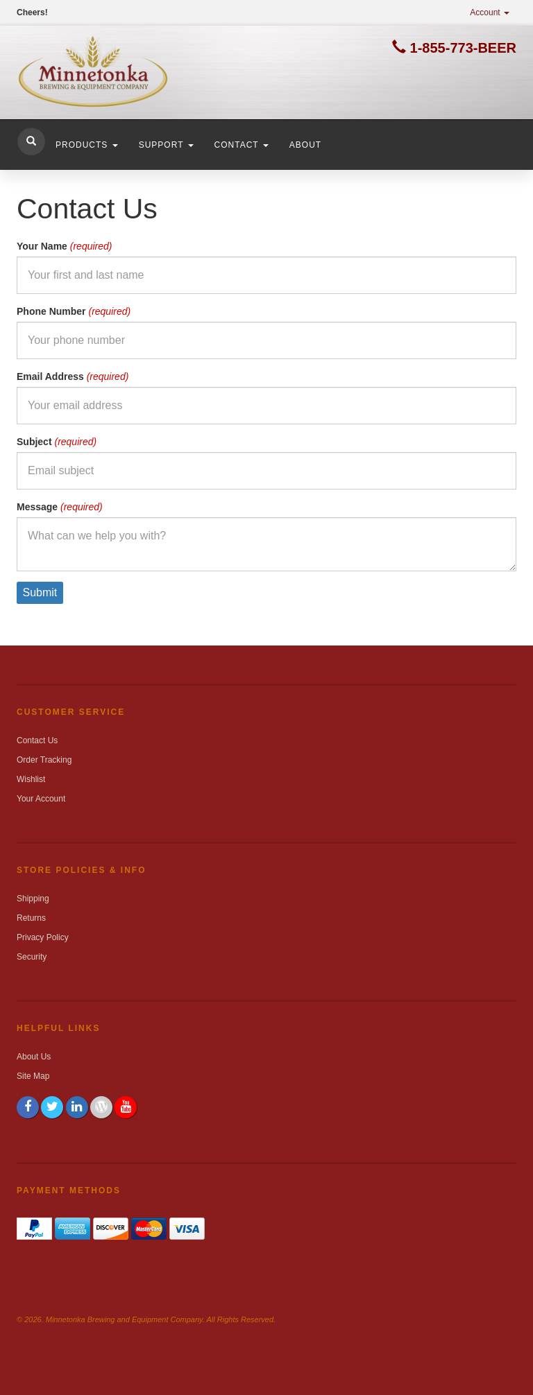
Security (31, 957)
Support (166, 145)
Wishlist (31, 779)
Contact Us (37, 740)
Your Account (41, 799)
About (305, 145)
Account (489, 12)
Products (87, 145)
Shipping (33, 898)
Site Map (33, 1076)
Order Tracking (44, 760)
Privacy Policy (43, 937)
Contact (241, 145)
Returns (31, 918)
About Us (34, 1057)
